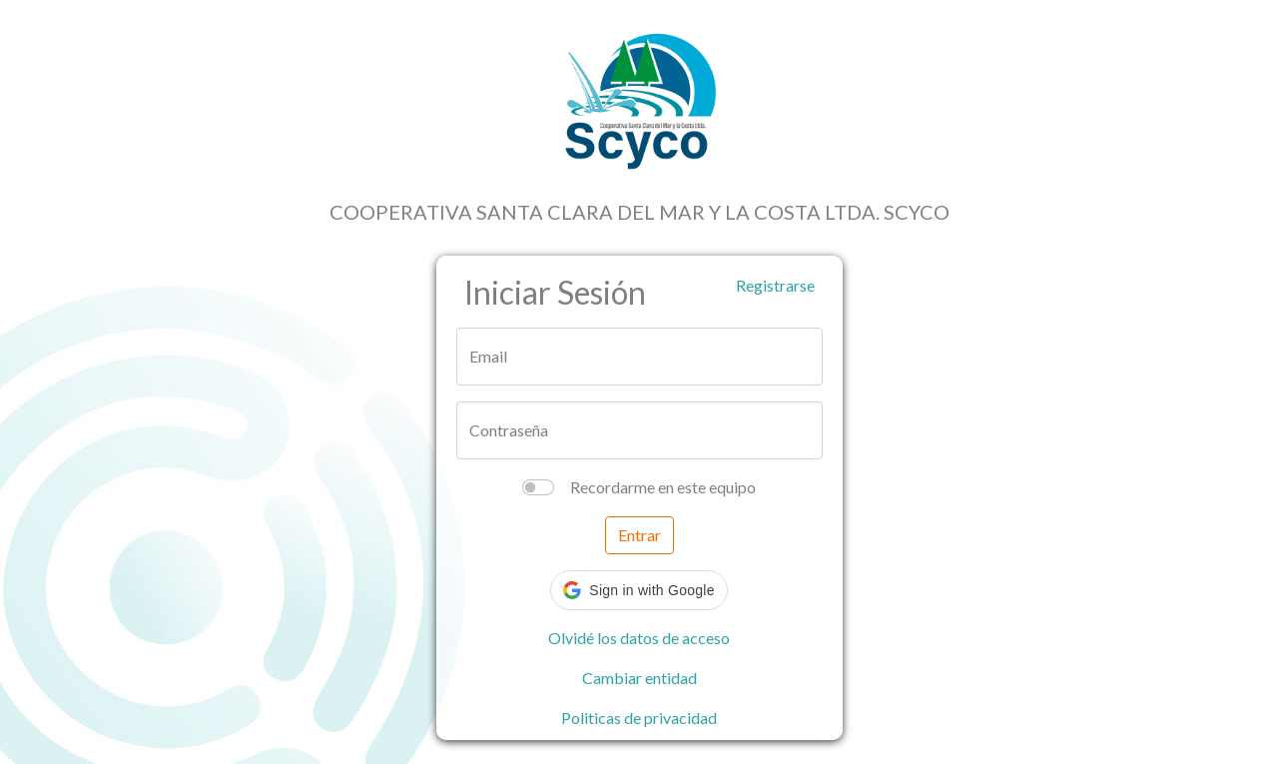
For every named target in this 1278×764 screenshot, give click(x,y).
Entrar (639, 534)
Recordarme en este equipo (663, 486)
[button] (638, 590)
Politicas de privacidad (639, 717)
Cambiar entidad (639, 677)
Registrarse (775, 285)
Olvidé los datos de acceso (639, 637)
